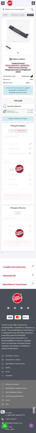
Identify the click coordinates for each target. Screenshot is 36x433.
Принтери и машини (12, 355)
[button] (18, 52)
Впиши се (9, 88)
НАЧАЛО (5, 15)
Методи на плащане (12, 384)
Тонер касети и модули (17, 15)
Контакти (9, 375)
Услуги (7, 400)
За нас (7, 371)
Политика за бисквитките (14, 396)
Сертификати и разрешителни (16, 388)
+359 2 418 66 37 (10, 419)
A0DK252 (30, 15)
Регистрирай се (18, 88)
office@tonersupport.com (13, 423)
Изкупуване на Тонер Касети (15, 363)
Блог (7, 404)
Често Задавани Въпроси (13, 392)
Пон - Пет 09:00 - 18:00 (9, 428)
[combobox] (15, 9)
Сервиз (7, 367)
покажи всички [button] (21, 130)
